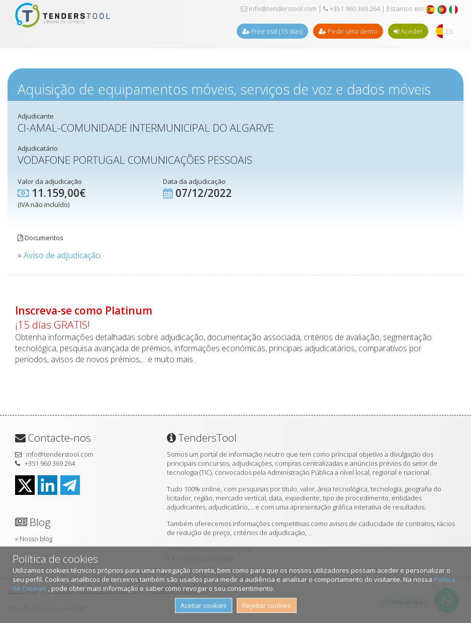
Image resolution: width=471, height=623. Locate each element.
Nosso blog (36, 538)
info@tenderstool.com (279, 8)
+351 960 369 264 (351, 8)
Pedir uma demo (348, 31)
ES (449, 31)
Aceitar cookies (203, 605)
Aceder (408, 31)
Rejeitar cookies (266, 605)
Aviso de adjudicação (62, 255)
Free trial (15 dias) (272, 31)
